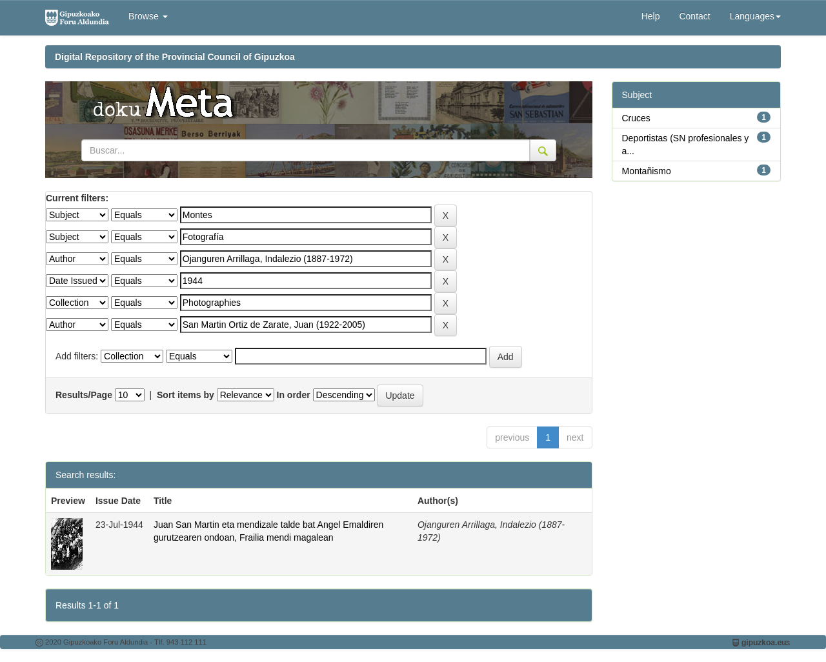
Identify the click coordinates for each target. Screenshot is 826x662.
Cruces (636, 118)
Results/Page (83, 395)
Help (650, 16)
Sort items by (185, 395)
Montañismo (646, 171)
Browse (148, 16)
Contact (694, 16)
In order (293, 395)
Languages (755, 16)
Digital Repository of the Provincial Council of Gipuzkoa (175, 57)
